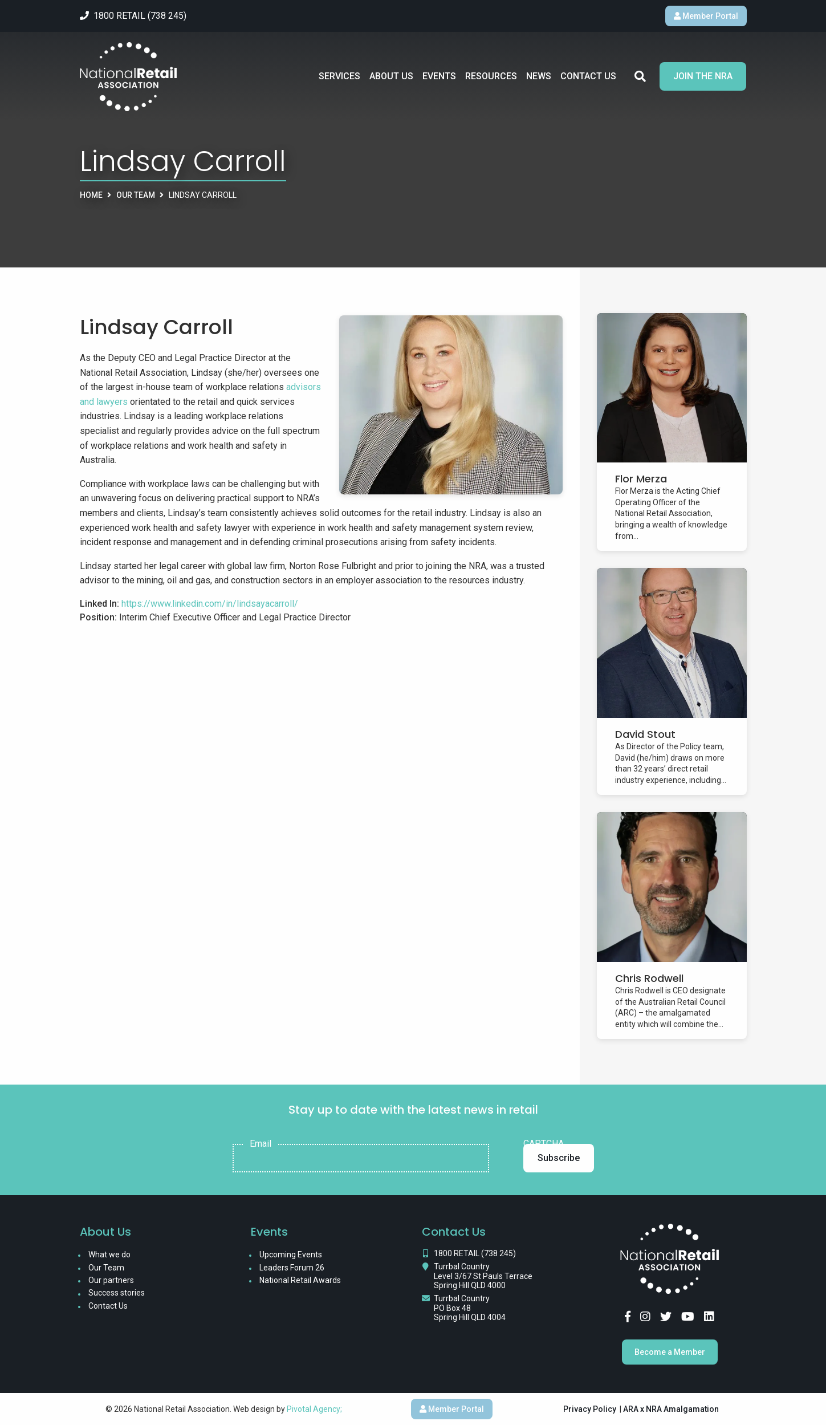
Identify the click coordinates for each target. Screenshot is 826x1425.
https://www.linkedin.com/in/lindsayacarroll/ (209, 603)
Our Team (135, 195)
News (538, 76)
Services (339, 76)
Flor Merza (641, 479)
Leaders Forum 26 (291, 1267)
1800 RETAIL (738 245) (475, 1253)
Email (260, 1143)
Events (439, 76)
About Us (391, 76)
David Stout (645, 734)
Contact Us (588, 76)
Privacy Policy (589, 1409)
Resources (491, 76)
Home (91, 195)
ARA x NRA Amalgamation (671, 1409)
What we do (109, 1254)
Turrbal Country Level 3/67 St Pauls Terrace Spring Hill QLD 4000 (483, 1276)
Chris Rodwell (649, 978)
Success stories (116, 1292)
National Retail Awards (300, 1280)
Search (640, 76)
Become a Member (669, 1352)
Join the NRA (703, 76)
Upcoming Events (290, 1254)
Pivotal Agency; (314, 1409)
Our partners (111, 1280)
